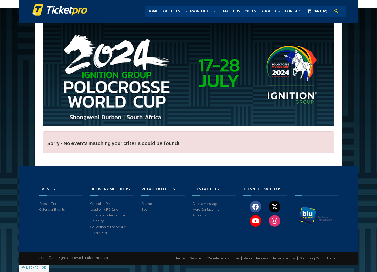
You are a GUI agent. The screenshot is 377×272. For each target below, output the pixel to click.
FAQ (224, 11)
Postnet (147, 204)
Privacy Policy (284, 258)
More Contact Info (205, 209)
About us (199, 215)
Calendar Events (52, 209)
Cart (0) (317, 11)
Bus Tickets (244, 11)
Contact (293, 11)
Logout (332, 258)
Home (152, 11)
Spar (145, 209)
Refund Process (256, 258)
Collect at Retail (102, 204)
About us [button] (270, 11)
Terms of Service (188, 258)
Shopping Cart (311, 258)
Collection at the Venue (108, 227)
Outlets (171, 11)
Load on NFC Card (104, 209)
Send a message (205, 204)
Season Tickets (200, 11)
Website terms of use (222, 258)
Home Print (99, 233)
